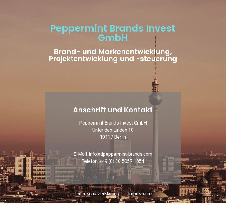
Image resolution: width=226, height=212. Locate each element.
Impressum (140, 193)
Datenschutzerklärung (96, 193)
